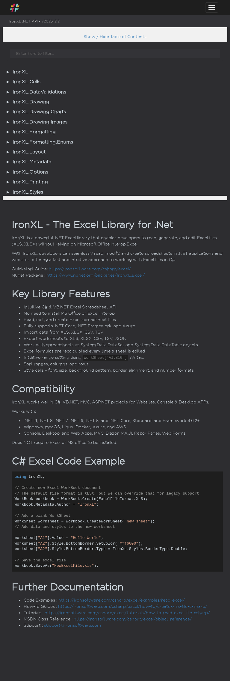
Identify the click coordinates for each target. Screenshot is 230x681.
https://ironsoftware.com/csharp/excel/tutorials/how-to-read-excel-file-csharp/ (127, 613)
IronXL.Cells (26, 81)
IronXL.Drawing (31, 102)
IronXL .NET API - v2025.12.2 (34, 21)
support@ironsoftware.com (72, 625)
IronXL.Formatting (34, 131)
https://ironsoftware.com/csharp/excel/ (90, 269)
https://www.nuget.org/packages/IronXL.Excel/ (95, 275)
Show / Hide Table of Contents (115, 36)
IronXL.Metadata (32, 161)
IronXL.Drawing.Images (40, 122)
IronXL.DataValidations (39, 92)
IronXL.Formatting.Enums (43, 142)
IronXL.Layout (29, 152)
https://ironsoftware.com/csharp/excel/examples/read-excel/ (121, 600)
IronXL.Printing (30, 182)
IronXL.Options (30, 172)
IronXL (20, 72)
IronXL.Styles (28, 192)
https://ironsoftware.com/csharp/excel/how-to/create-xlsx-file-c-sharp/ (132, 606)
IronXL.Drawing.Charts (39, 111)
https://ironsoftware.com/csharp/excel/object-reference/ (133, 619)
